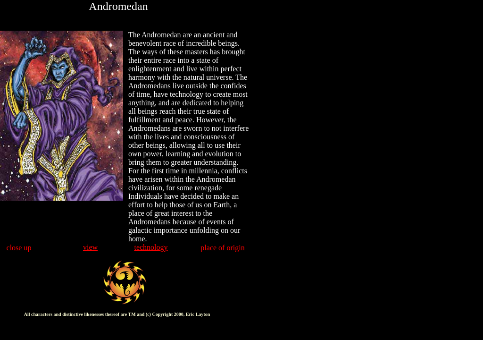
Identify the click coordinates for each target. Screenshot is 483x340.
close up (19, 248)
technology (150, 247)
